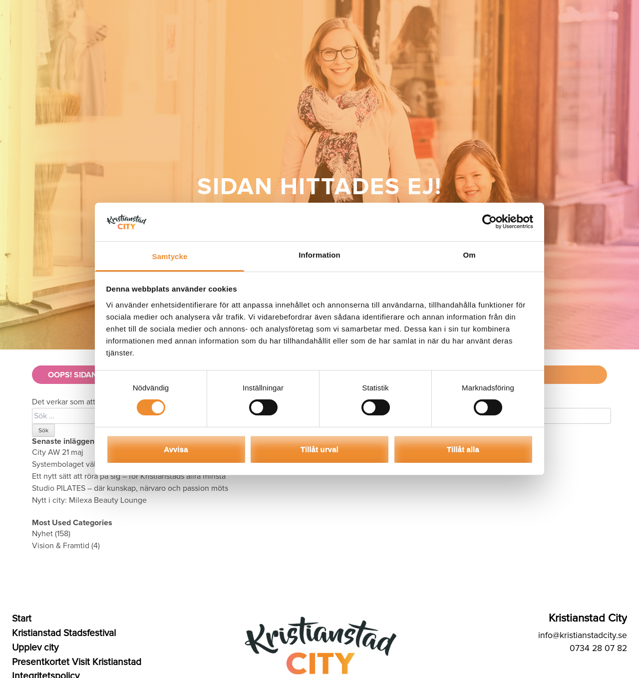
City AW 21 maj (57, 452)
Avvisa (176, 449)
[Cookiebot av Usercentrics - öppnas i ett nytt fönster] (489, 221)
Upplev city (35, 648)
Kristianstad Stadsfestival (64, 633)
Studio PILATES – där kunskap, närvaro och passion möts (130, 488)
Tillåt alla (463, 449)
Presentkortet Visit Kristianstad (76, 662)
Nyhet (42, 534)
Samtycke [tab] (170, 256)
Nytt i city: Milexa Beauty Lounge (89, 500)
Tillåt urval (319, 449)
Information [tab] (319, 255)
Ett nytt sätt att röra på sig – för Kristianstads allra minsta (130, 476)
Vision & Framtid (60, 546)
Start (21, 619)
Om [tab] (469, 255)
